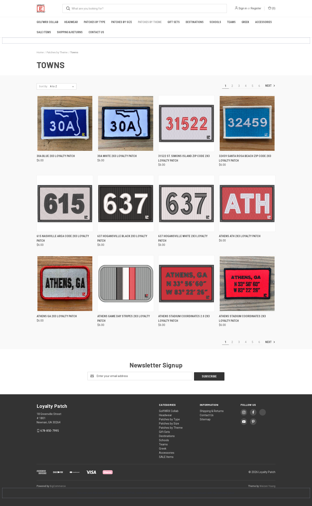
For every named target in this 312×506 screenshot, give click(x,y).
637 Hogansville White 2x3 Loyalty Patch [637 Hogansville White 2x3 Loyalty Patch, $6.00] (183, 238)
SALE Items (44, 32)
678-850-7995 (49, 430)
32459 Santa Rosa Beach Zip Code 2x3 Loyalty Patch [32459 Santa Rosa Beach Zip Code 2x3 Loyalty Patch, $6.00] (245, 158)
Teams (231, 22)
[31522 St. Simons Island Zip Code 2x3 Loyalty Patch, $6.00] (186, 123)
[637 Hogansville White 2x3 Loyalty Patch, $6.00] (186, 203)
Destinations (195, 22)
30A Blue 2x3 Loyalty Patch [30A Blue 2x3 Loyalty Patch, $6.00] (56, 156)
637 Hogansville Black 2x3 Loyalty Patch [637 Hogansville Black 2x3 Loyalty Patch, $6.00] (122, 238)
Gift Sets (174, 22)
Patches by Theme (150, 22)
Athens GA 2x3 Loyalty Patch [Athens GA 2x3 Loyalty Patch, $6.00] (57, 316)
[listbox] (62, 86)
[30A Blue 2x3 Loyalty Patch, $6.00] (64, 123)
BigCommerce (58, 485)
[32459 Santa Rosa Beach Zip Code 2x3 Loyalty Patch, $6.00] (247, 123)
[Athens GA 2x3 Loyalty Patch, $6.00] (64, 283)
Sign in (243, 8)
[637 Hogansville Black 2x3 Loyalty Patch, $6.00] (125, 203)
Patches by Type (94, 22)
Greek (245, 22)
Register (256, 8)
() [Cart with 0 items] (271, 8)
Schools (215, 22)
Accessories (263, 22)
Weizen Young (267, 485)
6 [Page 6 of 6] (259, 85)
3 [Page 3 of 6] (239, 85)
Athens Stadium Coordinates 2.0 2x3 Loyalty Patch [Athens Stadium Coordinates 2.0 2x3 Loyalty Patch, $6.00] (184, 318)
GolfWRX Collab (47, 22)
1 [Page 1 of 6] (225, 85)
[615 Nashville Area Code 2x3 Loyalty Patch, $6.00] (64, 203)
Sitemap (205, 419)
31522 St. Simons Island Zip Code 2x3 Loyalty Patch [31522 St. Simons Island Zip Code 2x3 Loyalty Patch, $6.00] (184, 158)
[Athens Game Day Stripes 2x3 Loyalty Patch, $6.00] (125, 283)
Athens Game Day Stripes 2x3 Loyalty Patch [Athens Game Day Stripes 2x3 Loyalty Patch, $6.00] (123, 318)
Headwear (71, 22)
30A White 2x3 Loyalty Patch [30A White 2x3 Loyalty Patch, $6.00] (117, 156)
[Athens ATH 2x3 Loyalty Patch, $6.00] (247, 203)
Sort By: (43, 86)
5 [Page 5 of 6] (252, 85)
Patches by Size (121, 22)
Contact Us (96, 32)
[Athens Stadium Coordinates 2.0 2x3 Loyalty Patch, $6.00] (186, 283)
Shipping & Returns (70, 32)
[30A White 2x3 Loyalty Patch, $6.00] (125, 123)
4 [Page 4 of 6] (246, 85)
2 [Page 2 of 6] (232, 85)
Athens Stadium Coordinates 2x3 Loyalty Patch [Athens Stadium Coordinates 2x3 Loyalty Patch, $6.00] (242, 318)
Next (270, 86)
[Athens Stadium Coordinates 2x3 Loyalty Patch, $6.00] (247, 283)
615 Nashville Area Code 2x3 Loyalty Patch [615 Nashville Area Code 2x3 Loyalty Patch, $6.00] (63, 238)
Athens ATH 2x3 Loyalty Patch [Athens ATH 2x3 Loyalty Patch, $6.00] (239, 236)
